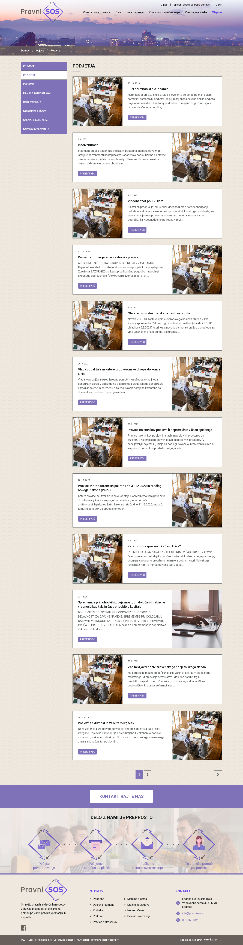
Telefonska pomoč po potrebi (199, 866)
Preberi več (137, 117)
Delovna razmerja (35, 120)
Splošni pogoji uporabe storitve (192, 5)
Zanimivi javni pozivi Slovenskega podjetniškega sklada (167, 667)
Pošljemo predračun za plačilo (96, 866)
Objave (217, 12)
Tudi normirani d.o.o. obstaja (148, 89)
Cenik (219, 5)
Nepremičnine (32, 102)
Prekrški (29, 84)
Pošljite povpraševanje (44, 866)
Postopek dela (196, 12)
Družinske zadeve (34, 111)
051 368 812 (190, 920)
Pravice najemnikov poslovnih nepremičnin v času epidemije (170, 430)
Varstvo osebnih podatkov (106, 940)
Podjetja (29, 75)
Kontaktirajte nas (121, 796)
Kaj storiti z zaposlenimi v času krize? (154, 546)
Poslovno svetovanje (164, 12)
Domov (25, 50)
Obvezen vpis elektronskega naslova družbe (159, 313)
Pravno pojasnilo (84, 940)
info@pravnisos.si (193, 913)
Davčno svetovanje (129, 12)
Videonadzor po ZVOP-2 (145, 201)
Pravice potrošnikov (36, 93)
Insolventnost (88, 145)
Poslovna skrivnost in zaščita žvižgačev (106, 723)
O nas (164, 5)
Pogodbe (29, 66)
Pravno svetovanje (96, 12)
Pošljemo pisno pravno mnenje (147, 866)
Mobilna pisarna (137, 899)
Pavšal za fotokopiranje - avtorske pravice (108, 257)
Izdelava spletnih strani (201, 939)
